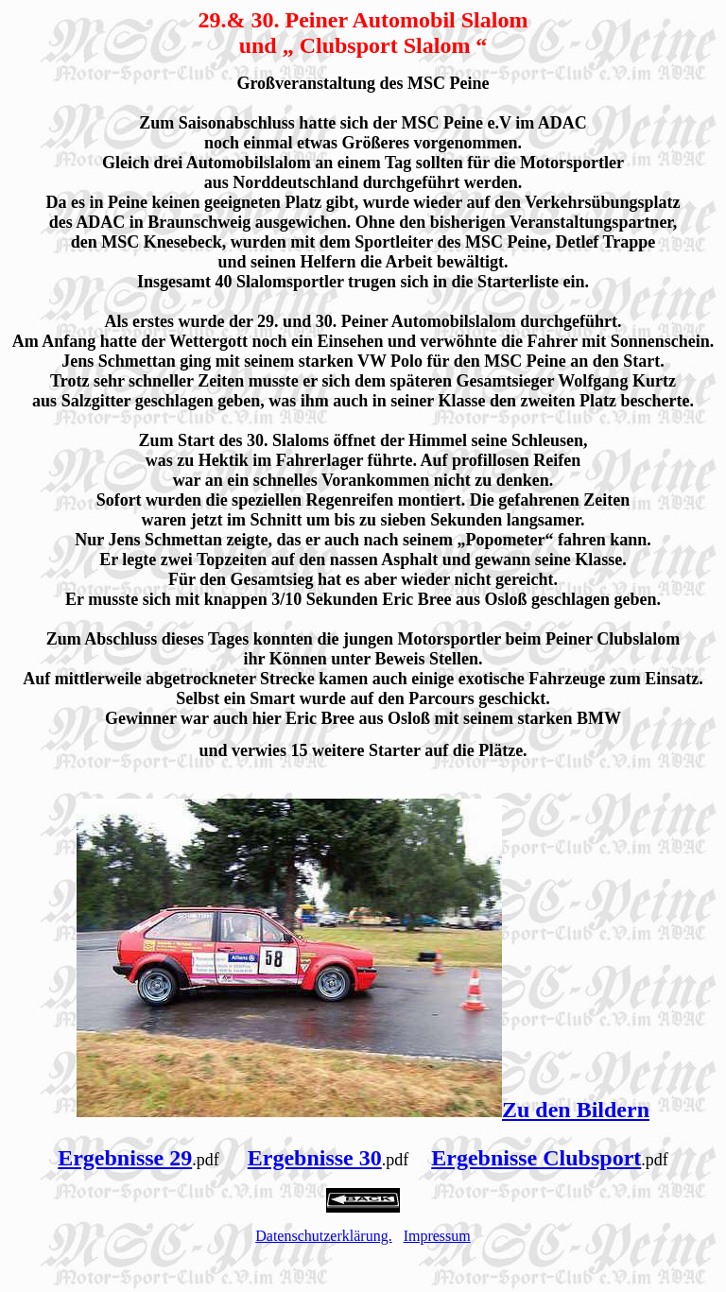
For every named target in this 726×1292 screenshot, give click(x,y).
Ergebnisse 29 (125, 1158)
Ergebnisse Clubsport (536, 1158)
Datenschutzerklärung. (323, 1236)
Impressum (437, 1236)
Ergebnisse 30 (315, 1158)
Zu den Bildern (575, 1109)
